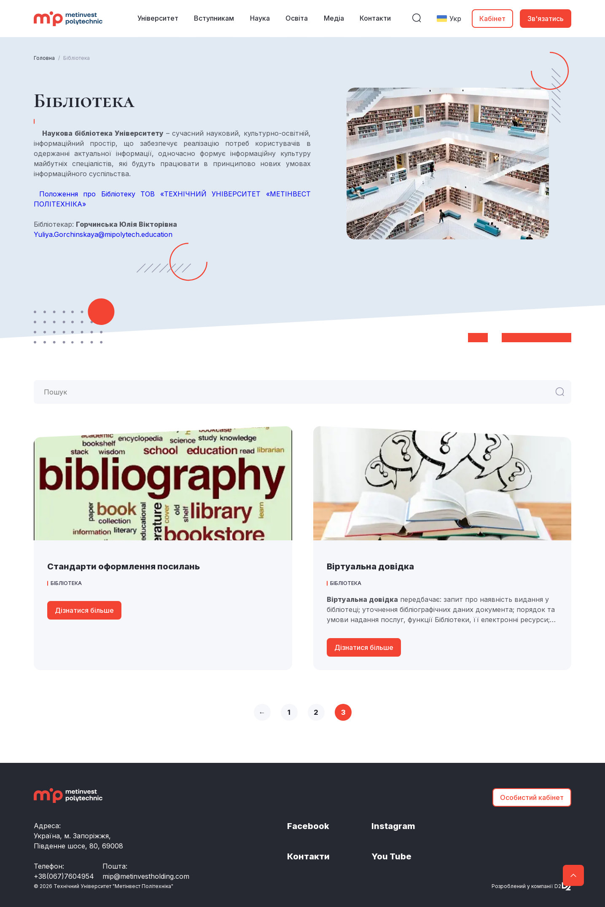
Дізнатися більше (84, 610)
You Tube (391, 857)
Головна (44, 58)
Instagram (393, 826)
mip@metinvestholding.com (145, 876)
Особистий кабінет (532, 797)
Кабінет (492, 18)
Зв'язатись (545, 18)
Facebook (308, 826)
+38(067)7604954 (64, 876)
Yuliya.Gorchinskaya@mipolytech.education (103, 234)
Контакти (308, 857)
